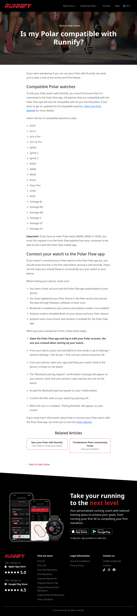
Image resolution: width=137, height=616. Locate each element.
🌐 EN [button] (126, 5)
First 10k (41, 565)
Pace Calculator (45, 599)
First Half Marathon (47, 569)
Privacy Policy (77, 565)
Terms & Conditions (80, 561)
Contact (106, 5)
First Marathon (45, 574)
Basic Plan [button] (68, 5)
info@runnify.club (112, 561)
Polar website (84, 422)
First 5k (41, 561)
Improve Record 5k (47, 578)
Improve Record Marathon (50, 594)
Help (117, 5)
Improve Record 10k (47, 582)
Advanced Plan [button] (88, 5)
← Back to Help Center (68, 25)
